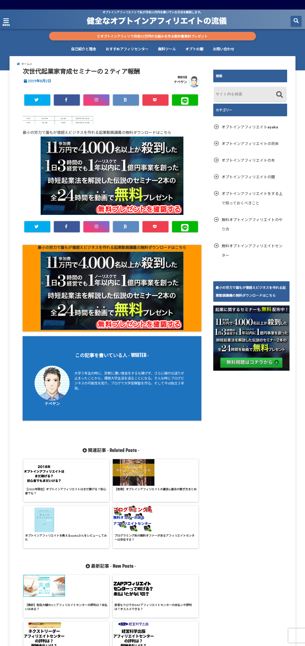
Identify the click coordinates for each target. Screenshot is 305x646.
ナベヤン (180, 85)
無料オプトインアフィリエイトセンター (252, 254)
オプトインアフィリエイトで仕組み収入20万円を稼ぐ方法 (143, 639)
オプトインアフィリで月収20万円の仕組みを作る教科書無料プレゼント (152, 36)
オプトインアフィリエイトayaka (250, 130)
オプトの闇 (194, 49)
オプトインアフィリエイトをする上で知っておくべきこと (252, 202)
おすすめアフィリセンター (127, 49)
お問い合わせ (223, 49)
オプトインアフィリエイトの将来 (250, 147)
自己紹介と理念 (83, 49)
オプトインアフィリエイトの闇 (248, 180)
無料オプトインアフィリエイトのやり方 (252, 228)
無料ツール (167, 49)
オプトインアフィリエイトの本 (248, 163)
